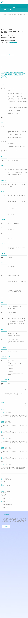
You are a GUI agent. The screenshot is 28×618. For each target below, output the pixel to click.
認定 (13, 406)
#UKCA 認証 (4, 76)
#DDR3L (6, 74)
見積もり (10, 54)
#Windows (15, 72)
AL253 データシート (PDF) (6, 397)
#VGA (23, 72)
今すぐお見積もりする (12, 42)
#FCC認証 (20, 74)
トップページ (3, 14)
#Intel (6, 72)
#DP (2, 74)
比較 (3, 54)
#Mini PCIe (10, 72)
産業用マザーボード (12, 14)
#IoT (3, 72)
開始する (6, 526)
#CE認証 (15, 74)
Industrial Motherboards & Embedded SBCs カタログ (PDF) (12, 393)
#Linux (19, 72)
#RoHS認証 (11, 74)
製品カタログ (13, 390)
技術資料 (13, 403)
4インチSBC (20, 14)
